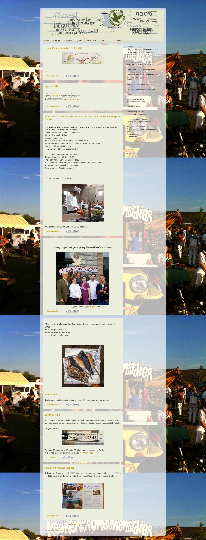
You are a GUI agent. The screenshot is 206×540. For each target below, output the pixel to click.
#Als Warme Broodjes (56, 97)
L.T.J (111, 40)
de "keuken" (92, 40)
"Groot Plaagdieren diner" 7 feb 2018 (64, 48)
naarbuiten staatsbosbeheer (59, 467)
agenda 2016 (51, 86)
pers (103, 40)
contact (120, 40)
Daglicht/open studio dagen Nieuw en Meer (62, 94)
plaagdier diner (51, 394)
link (46, 71)
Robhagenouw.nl (133, 144)
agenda (79, 40)
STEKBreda (78, 99)
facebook (68, 40)
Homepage (75, 524)
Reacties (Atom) (63, 530)
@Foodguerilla (71, 99)
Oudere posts (113, 524)
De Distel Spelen (54, 95)
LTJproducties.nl (133, 142)
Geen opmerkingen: (55, 76)
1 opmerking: (52, 457)
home (46, 40)
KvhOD (56, 40)
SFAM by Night (52, 414)
